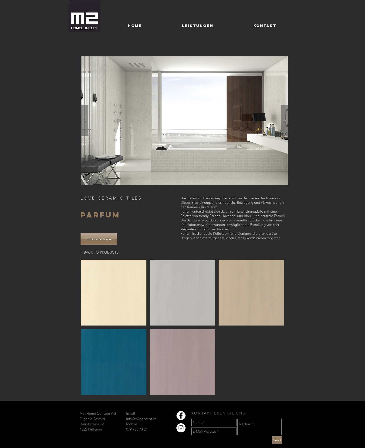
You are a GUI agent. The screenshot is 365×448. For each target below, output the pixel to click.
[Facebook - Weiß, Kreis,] (181, 415)
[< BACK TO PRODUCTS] (99, 252)
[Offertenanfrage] (99, 239)
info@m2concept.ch (141, 419)
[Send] (277, 440)
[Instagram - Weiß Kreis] (181, 427)
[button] (184, 120)
